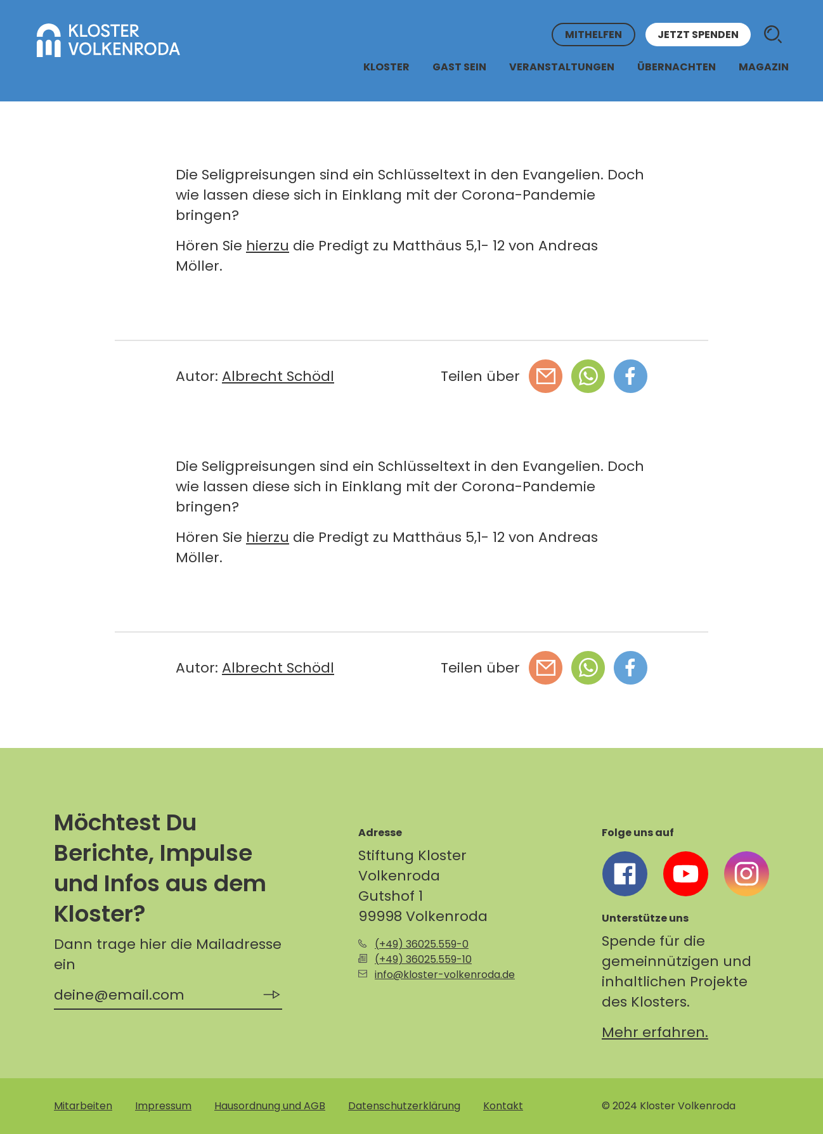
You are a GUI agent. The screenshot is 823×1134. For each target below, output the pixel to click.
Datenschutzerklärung (404, 1106)
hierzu (267, 245)
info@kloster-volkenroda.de (445, 974)
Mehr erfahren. (655, 1032)
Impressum (163, 1106)
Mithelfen (593, 34)
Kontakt (503, 1106)
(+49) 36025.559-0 (422, 944)
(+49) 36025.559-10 (423, 959)
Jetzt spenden (698, 34)
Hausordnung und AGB (269, 1106)
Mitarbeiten (83, 1106)
